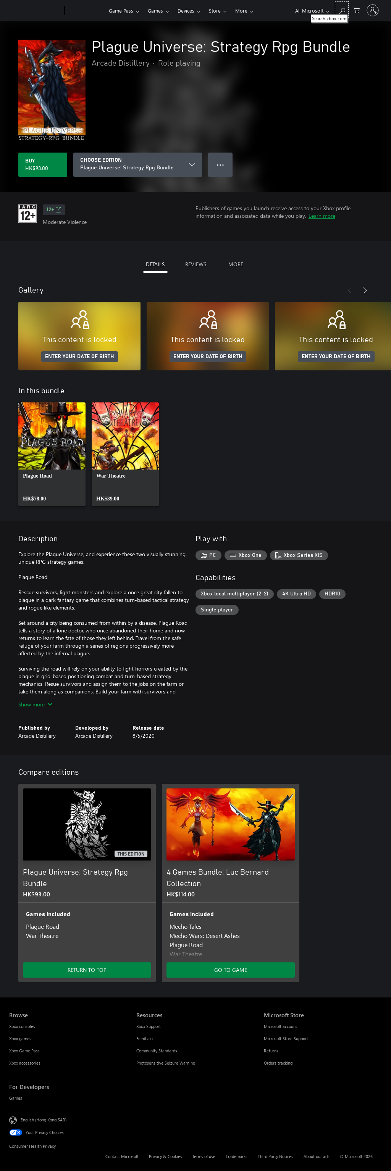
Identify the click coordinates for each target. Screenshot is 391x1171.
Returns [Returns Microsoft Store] (271, 1050)
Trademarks (236, 1156)
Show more (35, 704)
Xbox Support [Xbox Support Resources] (148, 1026)
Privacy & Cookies (165, 1156)
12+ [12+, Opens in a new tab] (54, 210)
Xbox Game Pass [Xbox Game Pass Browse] (24, 1050)
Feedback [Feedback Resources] (144, 1038)
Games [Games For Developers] (15, 1097)
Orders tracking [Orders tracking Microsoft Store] (278, 1062)
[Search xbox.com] (342, 9)
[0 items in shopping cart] (357, 10)
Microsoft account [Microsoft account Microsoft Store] (280, 1026)
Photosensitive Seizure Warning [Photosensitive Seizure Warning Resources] (165, 1062)
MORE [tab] (235, 264)
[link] (52, 454)
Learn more (322, 215)
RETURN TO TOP (87, 969)
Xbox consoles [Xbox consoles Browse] (22, 1026)
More (241, 10)
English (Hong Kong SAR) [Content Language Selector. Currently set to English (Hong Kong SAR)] (43, 1119)
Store (215, 10)
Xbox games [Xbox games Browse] (20, 1038)
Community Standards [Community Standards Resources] (156, 1050)
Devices (186, 10)
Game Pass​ (121, 10)
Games (155, 10)
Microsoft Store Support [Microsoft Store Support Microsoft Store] (286, 1038)
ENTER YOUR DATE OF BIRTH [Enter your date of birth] (79, 356)
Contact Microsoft (122, 1156)
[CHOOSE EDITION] (137, 165)
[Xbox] (85, 10)
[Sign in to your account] (373, 10)
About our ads (317, 1156)
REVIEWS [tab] (195, 264)
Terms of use (203, 1156)
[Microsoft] (35, 10)
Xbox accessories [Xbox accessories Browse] (24, 1062)
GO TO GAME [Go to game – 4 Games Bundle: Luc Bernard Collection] (230, 969)
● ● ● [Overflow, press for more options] (220, 164)
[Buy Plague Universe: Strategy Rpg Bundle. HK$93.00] (42, 165)
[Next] (365, 290)
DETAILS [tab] (155, 264)
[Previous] (349, 290)
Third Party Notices (275, 1156)
